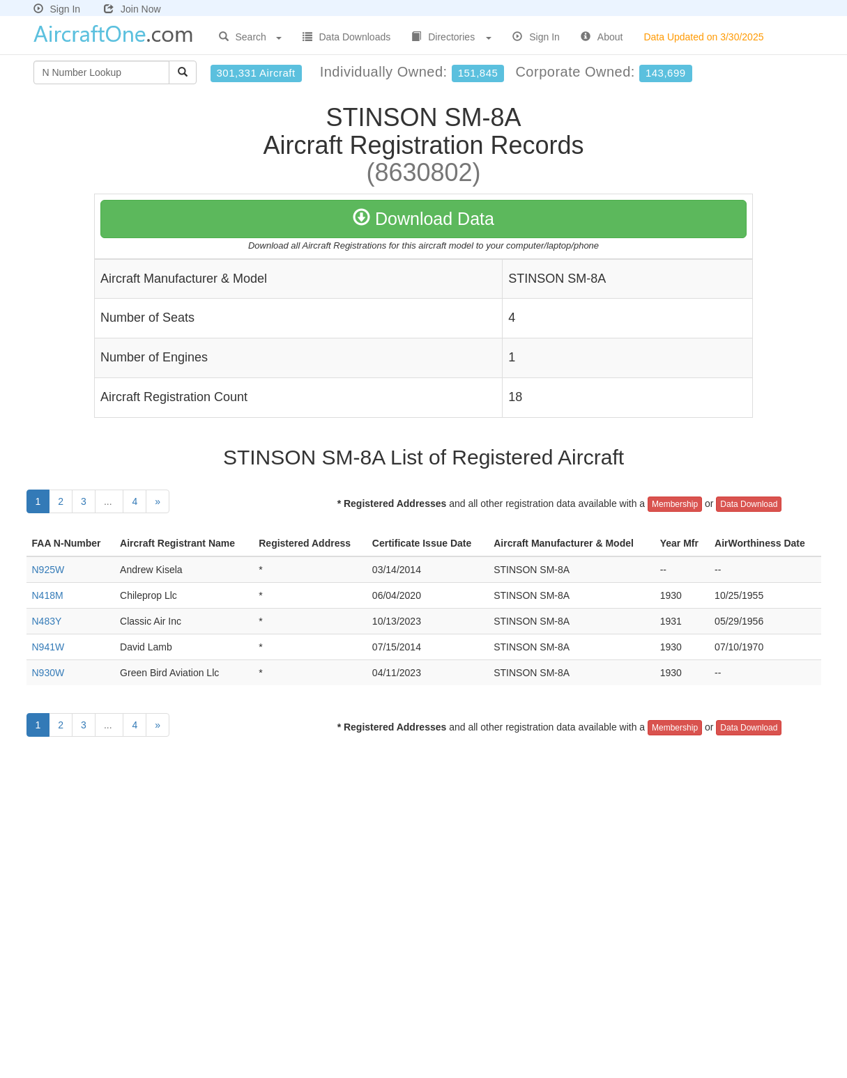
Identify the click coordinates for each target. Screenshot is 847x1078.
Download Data (423, 218)
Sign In (57, 9)
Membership (675, 504)
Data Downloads (347, 36)
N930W (48, 672)
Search (250, 36)
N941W (48, 647)
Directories (451, 36)
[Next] (157, 501)
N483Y (47, 621)
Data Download (748, 504)
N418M (47, 595)
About (602, 36)
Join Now (132, 9)
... (109, 501)
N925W (48, 569)
